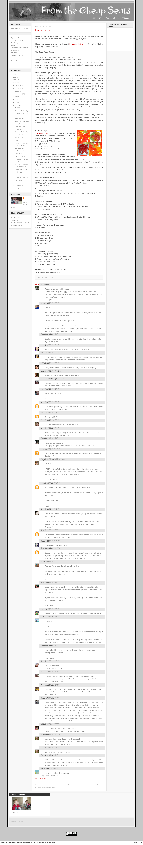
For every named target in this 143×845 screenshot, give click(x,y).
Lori (42, 439)
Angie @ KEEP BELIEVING (51, 460)
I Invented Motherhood (78, 44)
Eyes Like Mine (16, 38)
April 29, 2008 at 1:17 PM (50, 561)
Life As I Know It (47, 389)
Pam (42, 345)
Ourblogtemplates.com (44, 842)
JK (42, 530)
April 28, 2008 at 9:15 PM (50, 412)
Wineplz (44, 735)
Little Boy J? (18, 153)
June (16, 102)
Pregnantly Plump (47, 685)
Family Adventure (47, 483)
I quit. (16, 140)
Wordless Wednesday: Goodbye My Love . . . (22, 113)
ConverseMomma (47, 672)
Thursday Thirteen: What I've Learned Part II (21, 159)
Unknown (44, 449)
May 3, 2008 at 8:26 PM (49, 776)
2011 (15, 74)
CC (42, 353)
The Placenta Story (17, 40)
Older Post (100, 785)
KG (42, 413)
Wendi (43, 285)
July (16, 99)
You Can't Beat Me (17, 55)
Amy (42, 402)
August (17, 96)
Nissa (43, 562)
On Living (14, 52)
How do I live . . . (20, 137)
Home (69, 785)
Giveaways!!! (19, 134)
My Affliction (15, 50)
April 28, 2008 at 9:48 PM (50, 438)
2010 (15, 77)
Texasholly (45, 549)
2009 (15, 80)
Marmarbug (45, 724)
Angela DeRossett (47, 420)
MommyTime (45, 698)
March (17, 180)
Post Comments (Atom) (50, 787)
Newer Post (38, 785)
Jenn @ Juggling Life (48, 371)
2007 (15, 188)
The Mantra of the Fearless (19, 47)
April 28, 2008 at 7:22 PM (50, 352)
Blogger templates (8, 842)
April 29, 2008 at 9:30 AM (50, 530)
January (17, 185)
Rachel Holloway (47, 509)
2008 (15, 83)
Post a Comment (41, 778)
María (43, 541)
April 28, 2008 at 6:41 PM (50, 345)
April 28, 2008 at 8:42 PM (50, 402)
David (43, 769)
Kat (42, 662)
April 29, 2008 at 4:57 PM (50, 661)
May (16, 105)
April (16, 108)
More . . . (14, 60)
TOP (140, 842)
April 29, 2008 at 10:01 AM (50, 540)
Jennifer (44, 583)
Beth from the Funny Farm (50, 379)
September (18, 94)
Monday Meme (19, 118)
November (18, 88)
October (17, 91)
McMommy (45, 617)
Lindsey (44, 363)
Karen (43, 609)
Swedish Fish (42, 133)
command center (17, 822)
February (18, 183)
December (18, 85)
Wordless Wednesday (21, 132)
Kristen (43, 303)
